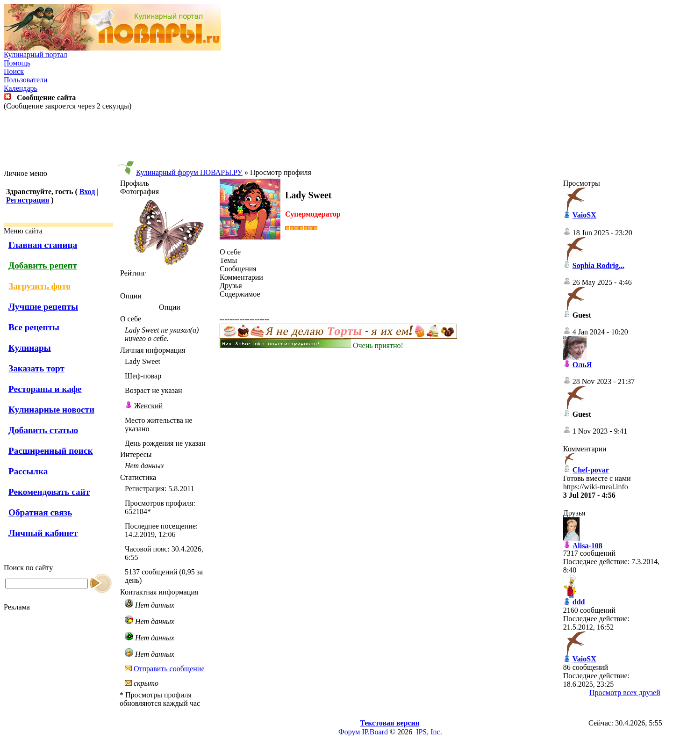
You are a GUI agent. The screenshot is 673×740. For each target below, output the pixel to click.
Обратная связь (40, 512)
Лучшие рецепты (43, 307)
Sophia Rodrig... (598, 265)
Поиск (14, 71)
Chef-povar (591, 470)
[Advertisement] (336, 140)
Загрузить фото (39, 286)
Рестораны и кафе (45, 389)
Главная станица (42, 245)
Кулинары (29, 348)
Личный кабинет (43, 533)
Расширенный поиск (50, 451)
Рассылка (28, 471)
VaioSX (584, 215)
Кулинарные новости (51, 409)
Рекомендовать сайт (49, 492)
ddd (579, 602)
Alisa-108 (587, 546)
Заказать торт (36, 368)
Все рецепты (33, 327)
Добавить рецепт (42, 265)
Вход (87, 192)
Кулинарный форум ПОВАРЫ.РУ (189, 172)
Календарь (20, 88)
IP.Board (375, 732)
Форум (349, 732)
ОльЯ (582, 365)
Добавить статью (43, 430)
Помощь (17, 63)
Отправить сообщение (169, 669)
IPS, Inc (428, 732)
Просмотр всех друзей (624, 692)
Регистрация (27, 200)
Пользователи (26, 80)
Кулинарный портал (35, 54)
